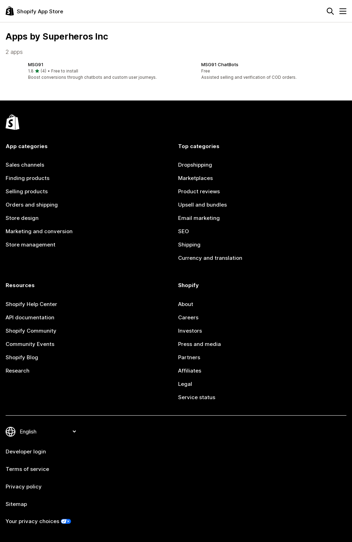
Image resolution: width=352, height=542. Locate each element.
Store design (22, 218)
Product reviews (199, 191)
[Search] (330, 11)
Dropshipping (195, 164)
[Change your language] (47, 431)
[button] (89, 71)
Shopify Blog (22, 357)
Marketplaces (195, 178)
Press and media (199, 344)
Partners (189, 357)
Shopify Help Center (31, 304)
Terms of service (27, 469)
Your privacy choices (32, 521)
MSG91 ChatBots (219, 64)
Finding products (27, 178)
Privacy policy (24, 486)
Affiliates (189, 370)
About (185, 304)
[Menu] (342, 11)
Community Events (30, 344)
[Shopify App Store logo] (34, 11)
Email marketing (199, 218)
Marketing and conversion (39, 231)
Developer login (26, 451)
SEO (183, 231)
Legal (185, 384)
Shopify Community (31, 330)
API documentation (30, 317)
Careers (188, 317)
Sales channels (25, 164)
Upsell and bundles (202, 204)
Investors (190, 330)
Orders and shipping (32, 204)
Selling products (27, 191)
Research (17, 370)
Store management (30, 244)
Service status (196, 397)
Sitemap (16, 504)
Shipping (189, 244)
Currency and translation (210, 258)
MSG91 (35, 64)
